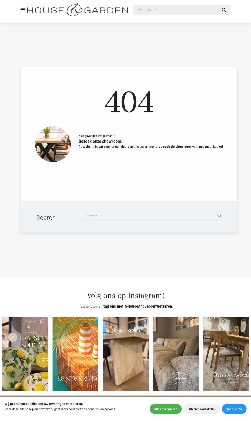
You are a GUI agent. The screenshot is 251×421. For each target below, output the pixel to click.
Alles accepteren (165, 409)
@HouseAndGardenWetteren (148, 306)
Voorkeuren (234, 409)
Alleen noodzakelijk (201, 409)
